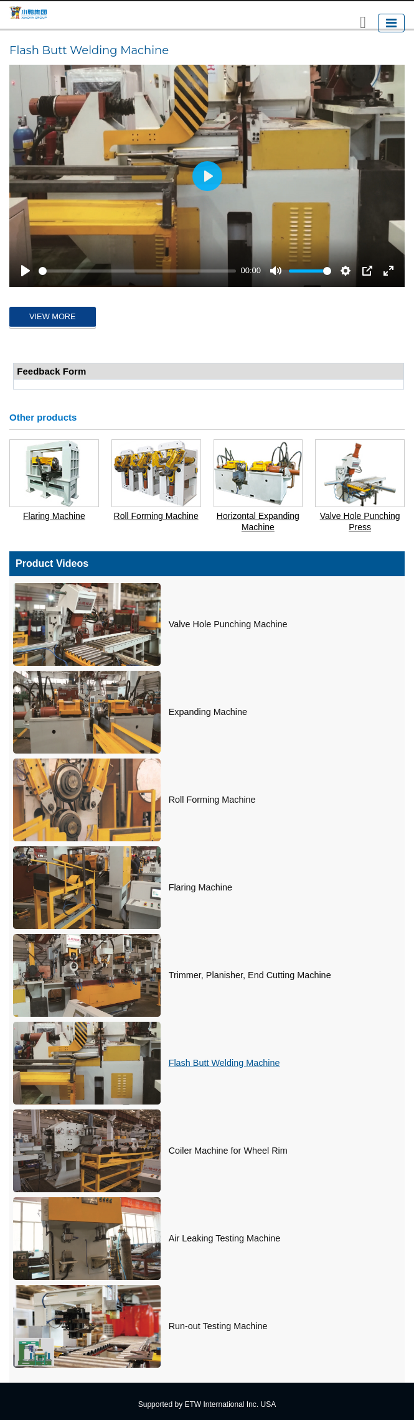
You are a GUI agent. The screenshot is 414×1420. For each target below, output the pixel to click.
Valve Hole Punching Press (360, 521)
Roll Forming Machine (156, 516)
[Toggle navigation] (391, 23)
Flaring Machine (54, 516)
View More (52, 316)
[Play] (25, 271)
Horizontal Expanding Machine (258, 521)
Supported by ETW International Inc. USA (207, 1404)
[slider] (137, 271)
